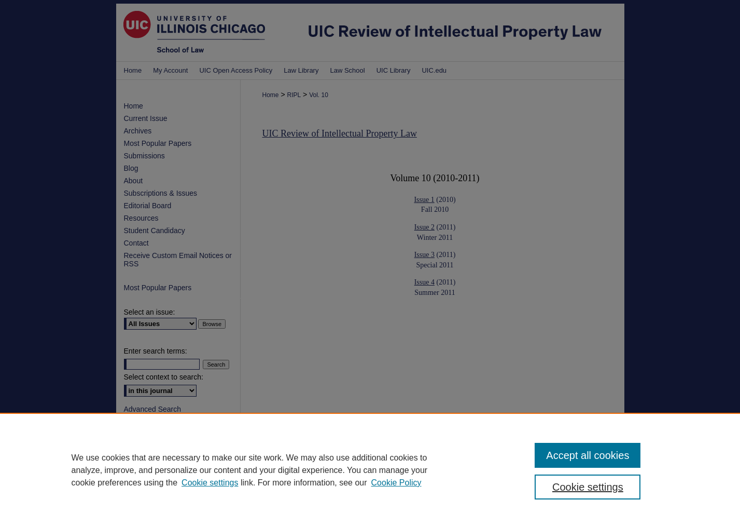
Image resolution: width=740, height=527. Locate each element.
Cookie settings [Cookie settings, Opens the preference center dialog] (587, 487)
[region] (370, 470)
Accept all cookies (587, 455)
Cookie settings (209, 482)
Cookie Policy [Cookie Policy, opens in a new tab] (396, 482)
